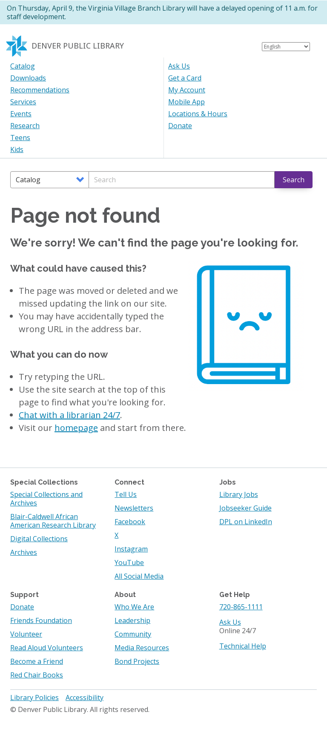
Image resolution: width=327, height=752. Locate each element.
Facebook (130, 521)
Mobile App (186, 102)
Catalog (22, 66)
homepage (76, 427)
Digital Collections (39, 538)
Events (21, 113)
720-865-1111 (241, 606)
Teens (20, 137)
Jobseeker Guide (245, 508)
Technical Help (242, 646)
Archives (23, 552)
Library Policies (34, 697)
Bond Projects (137, 661)
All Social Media (139, 576)
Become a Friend (36, 661)
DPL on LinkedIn (245, 521)
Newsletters (134, 508)
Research (25, 125)
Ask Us (179, 66)
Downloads (28, 78)
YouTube (129, 562)
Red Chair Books (36, 675)
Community (133, 634)
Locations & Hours (197, 113)
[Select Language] (286, 46)
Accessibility (84, 697)
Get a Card (184, 78)
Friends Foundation (41, 620)
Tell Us (126, 494)
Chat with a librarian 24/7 (69, 415)
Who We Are (134, 606)
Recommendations (39, 90)
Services (23, 102)
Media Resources (142, 647)
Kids (16, 149)
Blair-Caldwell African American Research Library (53, 521)
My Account (186, 90)
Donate (180, 125)
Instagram (131, 549)
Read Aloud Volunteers (46, 647)
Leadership (132, 620)
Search (293, 179)
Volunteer (26, 634)
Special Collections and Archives (46, 499)
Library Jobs (238, 494)
